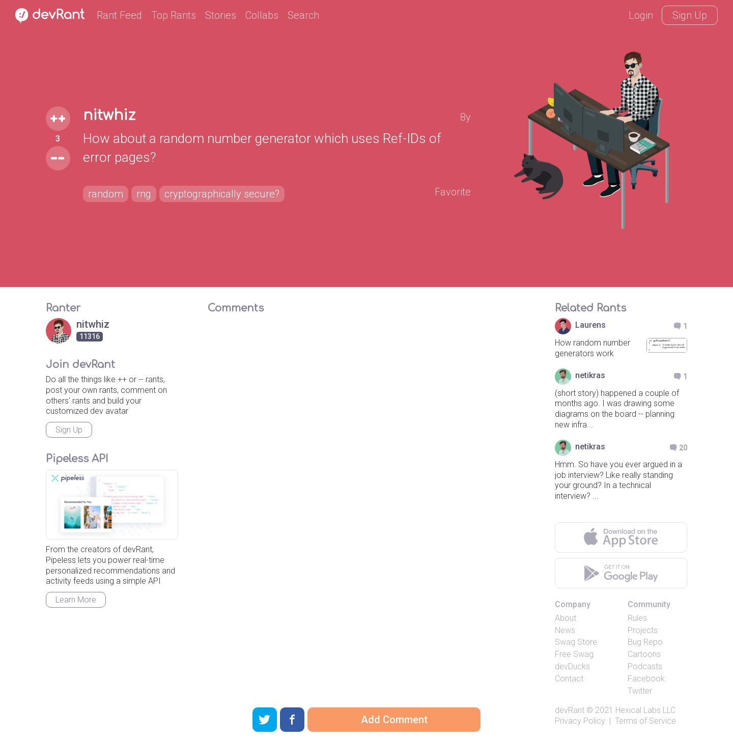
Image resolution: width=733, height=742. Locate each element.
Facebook (646, 678)
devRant (569, 710)
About (565, 618)
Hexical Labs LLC (645, 710)
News (565, 630)
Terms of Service (645, 721)
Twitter (640, 691)
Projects (643, 630)
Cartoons (644, 654)
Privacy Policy (580, 721)
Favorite (453, 192)
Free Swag (574, 654)
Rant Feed (119, 15)
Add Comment (394, 720)
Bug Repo (645, 642)
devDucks (572, 666)
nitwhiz (109, 115)
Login (641, 15)
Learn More (75, 600)
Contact (569, 678)
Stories (220, 15)
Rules (637, 618)
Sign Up (689, 15)
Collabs (261, 15)
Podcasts (645, 666)
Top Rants (173, 15)
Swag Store (576, 642)
